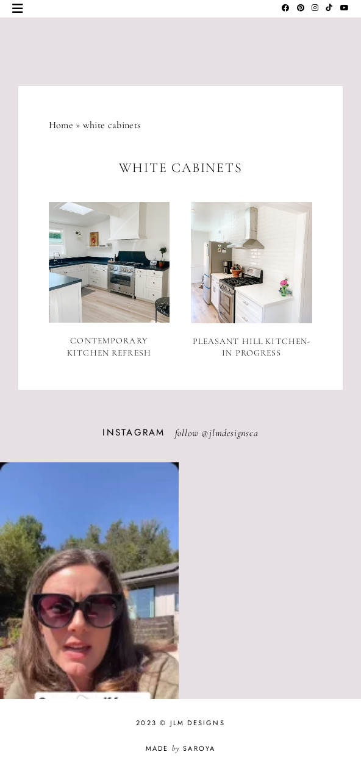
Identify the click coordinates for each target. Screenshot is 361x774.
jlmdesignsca (234, 433)
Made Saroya (181, 748)
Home (61, 125)
